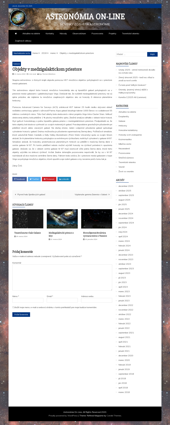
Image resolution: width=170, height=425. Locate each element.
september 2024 (126, 222)
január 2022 (124, 328)
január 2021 (124, 351)
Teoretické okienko (130, 33)
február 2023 (125, 296)
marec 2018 (124, 392)
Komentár (16, 262)
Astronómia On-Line (85, 17)
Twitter (34, 179)
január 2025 (124, 209)
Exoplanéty (124, 116)
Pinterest (49, 179)
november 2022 (126, 309)
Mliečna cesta (125, 144)
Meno (15, 296)
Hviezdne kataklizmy (128, 130)
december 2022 (126, 305)
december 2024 (126, 213)
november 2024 (126, 218)
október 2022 (125, 314)
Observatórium (79, 33)
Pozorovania (97, 33)
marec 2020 (124, 360)
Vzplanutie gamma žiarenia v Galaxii (91, 194)
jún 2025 (123, 204)
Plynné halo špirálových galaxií (31, 194)
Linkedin (64, 179)
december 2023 (126, 254)
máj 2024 (123, 232)
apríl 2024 (123, 236)
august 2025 (124, 200)
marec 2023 (124, 291)
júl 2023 (122, 277)
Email (50, 296)
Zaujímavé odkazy (23, 40)
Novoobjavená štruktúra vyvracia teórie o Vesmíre (95, 234)
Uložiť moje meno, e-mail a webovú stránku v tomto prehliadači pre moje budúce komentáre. (55, 307)
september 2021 (126, 332)
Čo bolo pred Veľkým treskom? (132, 85)
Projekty (112, 33)
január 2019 (124, 369)
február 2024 (125, 245)
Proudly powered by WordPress (63, 415)
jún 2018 (123, 383)
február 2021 (125, 346)
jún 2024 (123, 227)
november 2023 (126, 259)
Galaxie (16, 63)
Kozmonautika (125, 139)
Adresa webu (87, 296)
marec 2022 (124, 319)
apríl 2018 (123, 387)
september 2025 (126, 195)
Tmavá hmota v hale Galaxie (27, 232)
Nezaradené (124, 148)
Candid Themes (114, 415)
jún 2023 (123, 282)
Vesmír (122, 167)
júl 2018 (122, 378)
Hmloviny (123, 125)
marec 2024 (124, 241)
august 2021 (124, 337)
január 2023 (124, 300)
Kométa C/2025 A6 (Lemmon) (132, 97)
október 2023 (125, 264)
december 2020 (126, 355)
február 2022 (125, 323)
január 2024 (124, 250)
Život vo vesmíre (126, 171)
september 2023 (126, 268)
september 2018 (126, 374)
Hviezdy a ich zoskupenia (130, 134)
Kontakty (50, 33)
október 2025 (125, 190)
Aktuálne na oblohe (31, 33)
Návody (63, 33)
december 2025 (126, 186)
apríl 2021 (123, 342)
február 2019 (125, 364)
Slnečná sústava (126, 157)
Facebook (19, 179)
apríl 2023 (123, 287)
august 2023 (124, 273)
